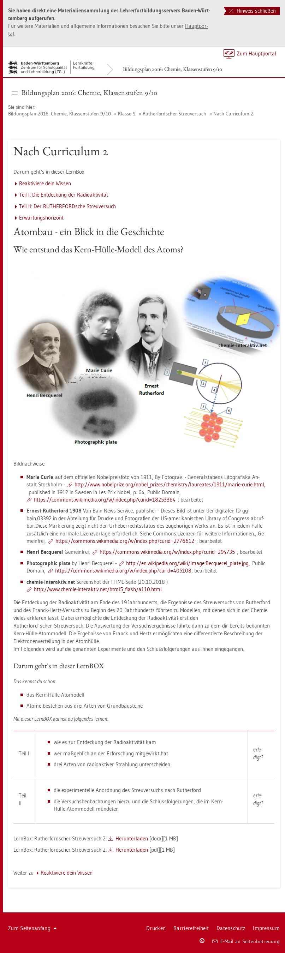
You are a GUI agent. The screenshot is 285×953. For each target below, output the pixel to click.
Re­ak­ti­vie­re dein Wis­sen (45, 183)
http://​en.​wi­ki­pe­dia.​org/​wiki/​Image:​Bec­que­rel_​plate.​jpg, (188, 563)
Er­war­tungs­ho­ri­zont (41, 217)
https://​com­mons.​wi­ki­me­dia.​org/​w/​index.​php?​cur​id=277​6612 (124, 541)
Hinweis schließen (252, 10)
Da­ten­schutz (230, 928)
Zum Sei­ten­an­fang (32, 928)
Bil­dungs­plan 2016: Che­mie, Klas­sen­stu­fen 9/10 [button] (84, 92)
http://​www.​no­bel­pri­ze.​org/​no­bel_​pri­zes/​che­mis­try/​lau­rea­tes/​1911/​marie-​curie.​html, (170, 484)
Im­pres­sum (266, 928)
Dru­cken (156, 928)
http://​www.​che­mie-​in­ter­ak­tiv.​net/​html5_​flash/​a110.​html (98, 589)
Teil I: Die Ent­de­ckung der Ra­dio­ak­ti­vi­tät (63, 194)
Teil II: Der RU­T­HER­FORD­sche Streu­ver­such (67, 206)
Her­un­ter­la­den (131, 838)
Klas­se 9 (127, 113)
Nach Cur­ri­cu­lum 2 (233, 113)
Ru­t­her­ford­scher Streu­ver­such (174, 113)
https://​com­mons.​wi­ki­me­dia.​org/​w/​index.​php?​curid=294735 (167, 552)
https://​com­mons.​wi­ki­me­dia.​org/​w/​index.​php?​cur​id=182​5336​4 (105, 499)
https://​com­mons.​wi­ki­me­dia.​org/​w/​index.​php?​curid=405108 (123, 570)
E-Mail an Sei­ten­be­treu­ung (246, 941)
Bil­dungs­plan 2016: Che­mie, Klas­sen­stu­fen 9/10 (172, 69)
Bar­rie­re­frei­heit (191, 928)
